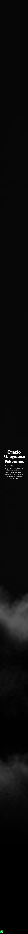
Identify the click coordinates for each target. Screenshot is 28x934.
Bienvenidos (14, 484)
